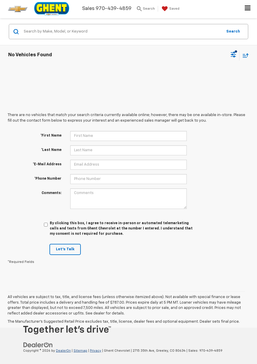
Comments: (51, 193)
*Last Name (51, 150)
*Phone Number (47, 179)
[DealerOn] (38, 345)
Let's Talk (65, 249)
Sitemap (80, 350)
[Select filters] (233, 55)
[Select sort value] (244, 55)
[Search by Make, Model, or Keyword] (122, 32)
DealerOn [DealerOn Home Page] (63, 350)
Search (233, 31)
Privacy (95, 350)
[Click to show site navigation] (248, 9)
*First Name (50, 135)
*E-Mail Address (47, 164)
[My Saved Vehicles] (169, 8)
